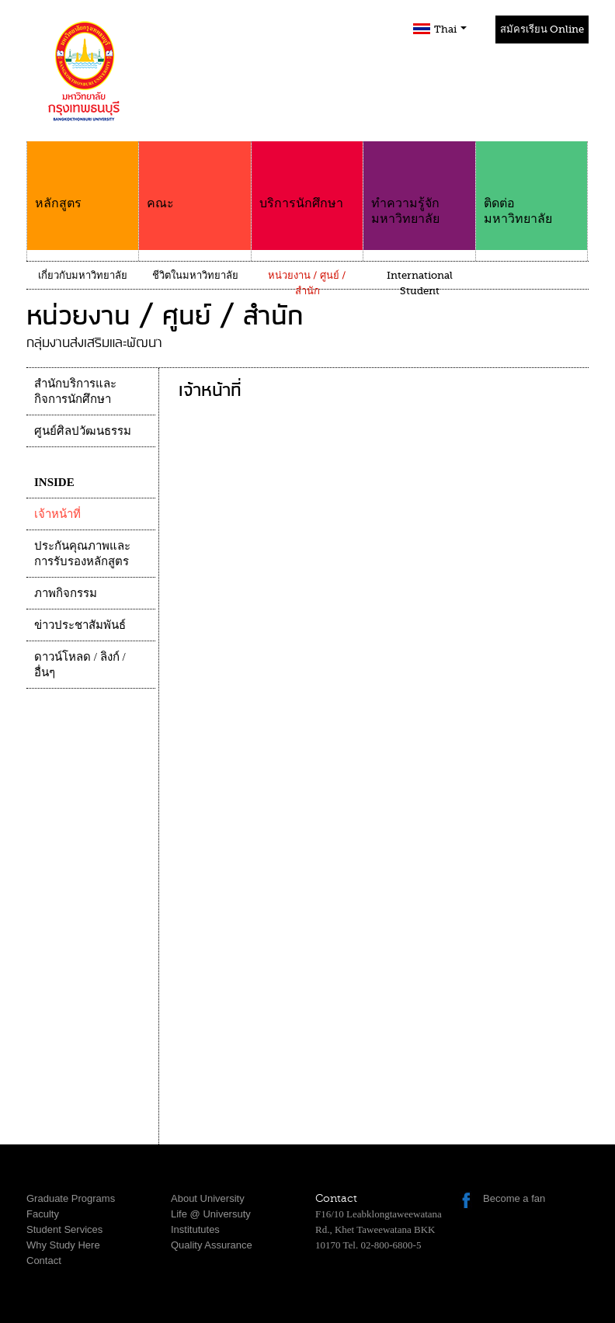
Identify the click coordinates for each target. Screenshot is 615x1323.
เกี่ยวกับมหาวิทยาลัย (82, 275)
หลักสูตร (82, 175)
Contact (43, 1260)
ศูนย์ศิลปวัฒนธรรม (82, 431)
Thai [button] (450, 29)
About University (208, 1198)
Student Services (64, 1229)
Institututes (195, 1229)
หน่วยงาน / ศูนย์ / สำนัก (307, 283)
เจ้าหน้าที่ (57, 514)
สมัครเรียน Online (542, 29)
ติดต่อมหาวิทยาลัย (531, 183)
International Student (420, 283)
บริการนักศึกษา (307, 175)
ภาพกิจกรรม (65, 593)
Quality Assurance (211, 1245)
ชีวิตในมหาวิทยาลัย (195, 275)
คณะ (194, 175)
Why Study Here (63, 1245)
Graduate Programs (70, 1198)
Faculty (42, 1214)
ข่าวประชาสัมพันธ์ (80, 625)
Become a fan (514, 1198)
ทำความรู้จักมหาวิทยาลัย (418, 183)
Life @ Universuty (211, 1214)
